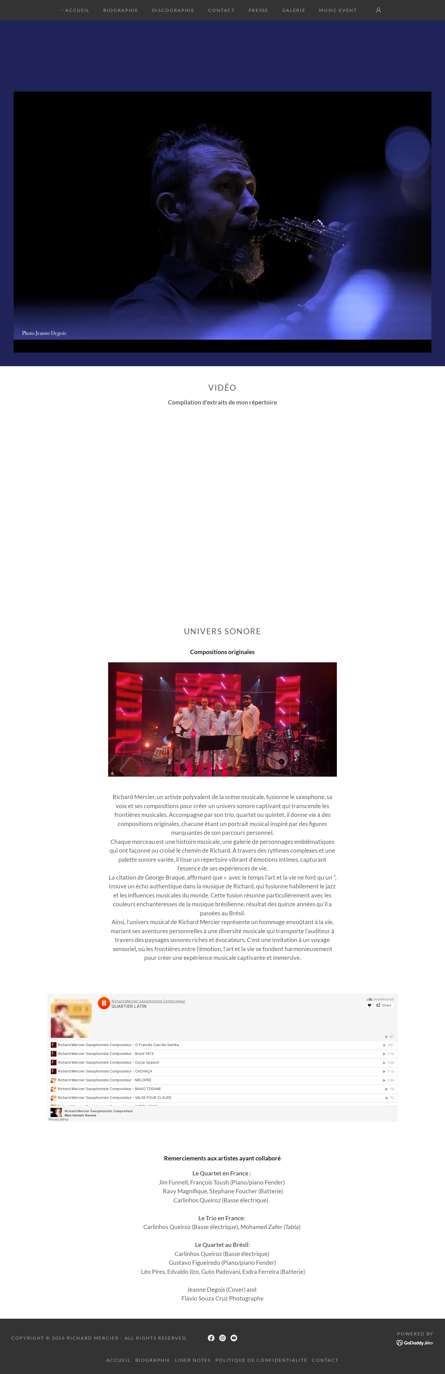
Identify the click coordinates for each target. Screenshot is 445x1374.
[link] (211, 1338)
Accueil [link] (77, 10)
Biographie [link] (120, 10)
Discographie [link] (173, 10)
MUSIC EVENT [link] (338, 10)
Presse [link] (258, 10)
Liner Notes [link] (193, 1360)
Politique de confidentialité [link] (261, 1360)
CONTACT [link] (325, 1360)
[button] (378, 10)
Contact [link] (221, 10)
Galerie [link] (294, 10)
